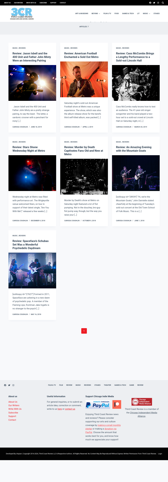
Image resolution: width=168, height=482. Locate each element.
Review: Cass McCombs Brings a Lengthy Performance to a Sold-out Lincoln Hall (135, 79)
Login (160, 476)
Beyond (96, 13)
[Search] (163, 3)
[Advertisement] (84, 383)
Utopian (19, 476)
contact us (70, 431)
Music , (16, 70)
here (60, 431)
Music (147, 13)
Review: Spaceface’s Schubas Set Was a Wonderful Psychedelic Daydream (31, 266)
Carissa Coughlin (20, 149)
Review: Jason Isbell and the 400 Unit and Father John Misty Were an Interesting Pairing (32, 79)
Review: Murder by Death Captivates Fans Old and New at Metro (83, 172)
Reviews (22, 70)
